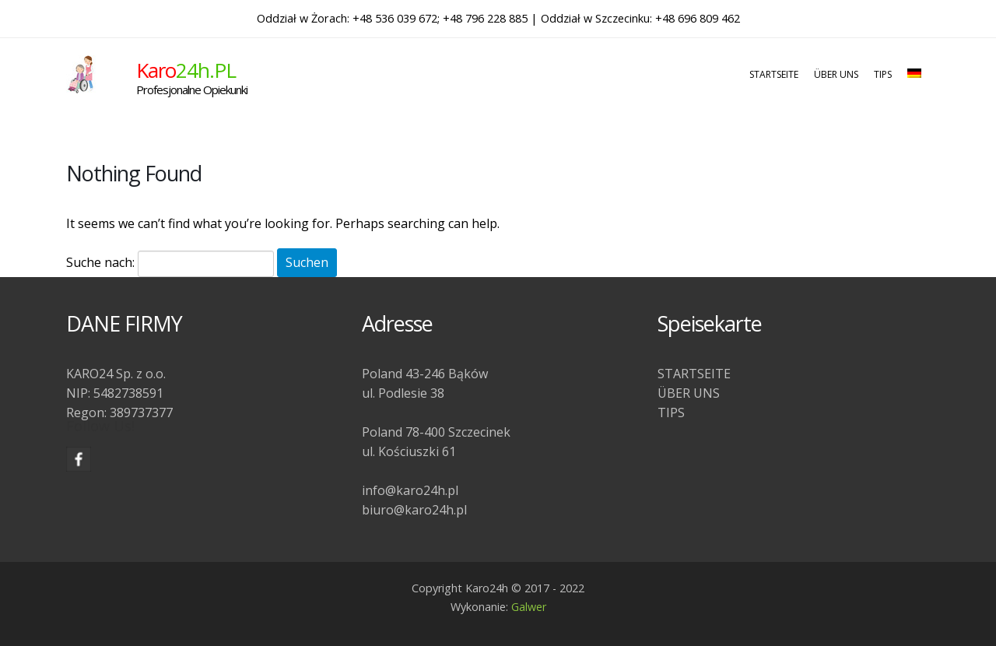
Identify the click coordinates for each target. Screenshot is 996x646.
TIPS (883, 74)
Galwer (528, 606)
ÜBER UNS (836, 74)
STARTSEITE (773, 74)
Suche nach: (100, 262)
